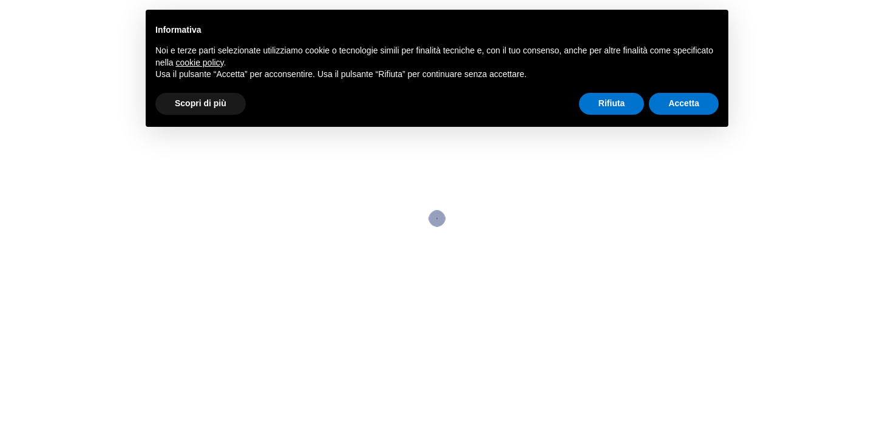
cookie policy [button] (199, 62)
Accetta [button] (683, 103)
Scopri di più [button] (200, 103)
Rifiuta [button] (611, 103)
